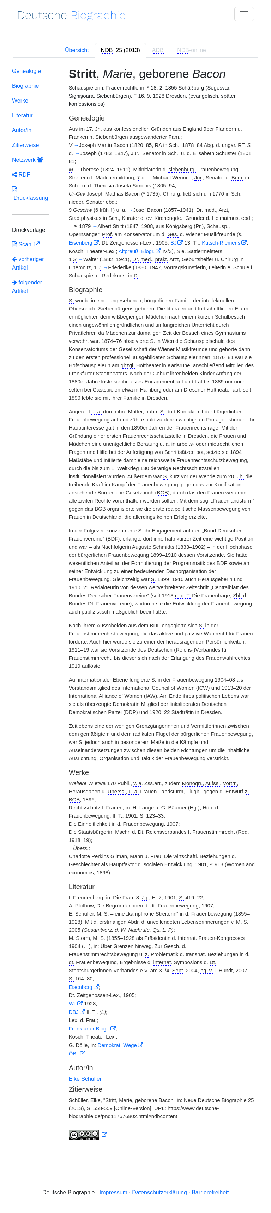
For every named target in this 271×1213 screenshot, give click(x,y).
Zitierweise (25, 145)
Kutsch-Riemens (221, 243)
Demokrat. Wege (117, 1045)
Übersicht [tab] (77, 50)
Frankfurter (89, 1029)
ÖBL (74, 1054)
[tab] (120, 50)
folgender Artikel (27, 286)
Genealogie (26, 71)
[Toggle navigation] (244, 14)
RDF (21, 175)
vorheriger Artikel (28, 263)
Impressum (113, 1192)
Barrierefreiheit (210, 1192)
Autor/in (21, 130)
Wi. (72, 1003)
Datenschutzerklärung (159, 1192)
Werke (20, 101)
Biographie (25, 86)
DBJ (74, 1012)
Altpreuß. (137, 251)
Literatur (22, 115)
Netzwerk (27, 160)
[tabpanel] (135, 605)
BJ (173, 243)
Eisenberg (80, 243)
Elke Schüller (85, 1079)
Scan (22, 244)
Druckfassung (30, 193)
